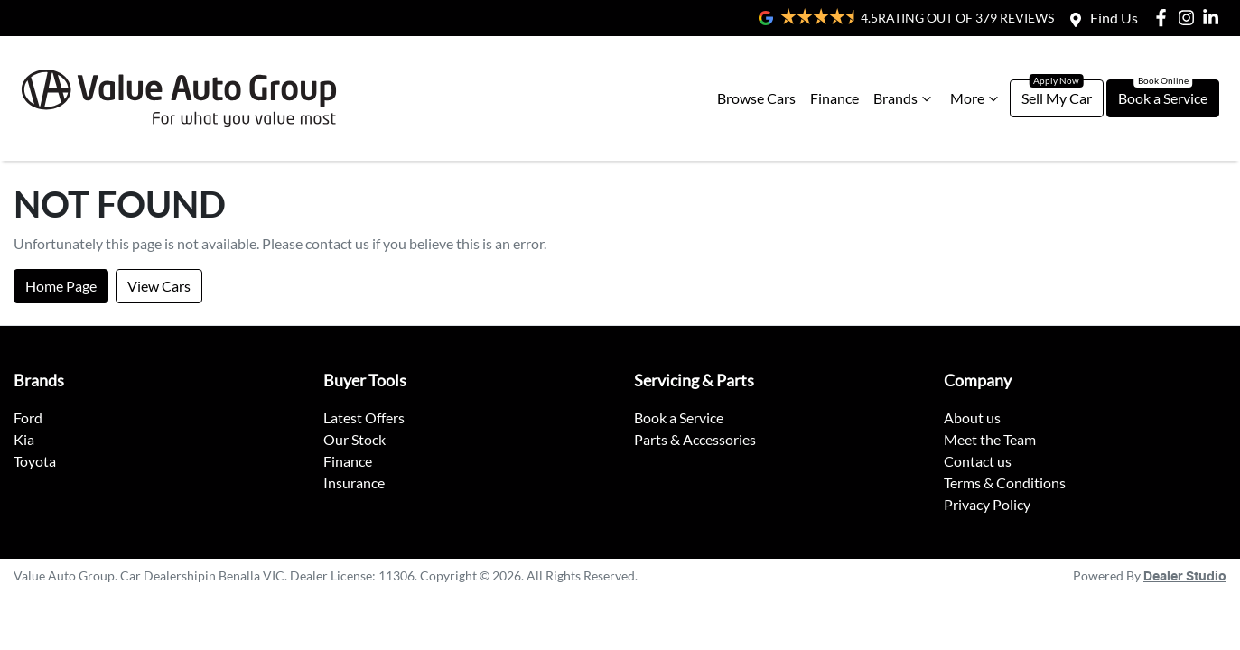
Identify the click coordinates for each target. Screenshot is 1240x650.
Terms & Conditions (1005, 482)
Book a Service (1162, 98)
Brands (904, 98)
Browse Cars (756, 98)
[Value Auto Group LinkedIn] (1214, 17)
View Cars (159, 285)
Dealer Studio (1184, 577)
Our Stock (354, 439)
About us (972, 417)
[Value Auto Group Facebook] (1164, 17)
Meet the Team (990, 439)
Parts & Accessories (695, 439)
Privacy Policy (987, 504)
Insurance (354, 482)
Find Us (1114, 17)
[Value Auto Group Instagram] (1190, 17)
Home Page (61, 285)
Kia (24, 439)
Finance (834, 98)
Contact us (978, 460)
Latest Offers (364, 417)
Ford (28, 417)
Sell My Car (1056, 98)
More (976, 98)
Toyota (35, 460)
